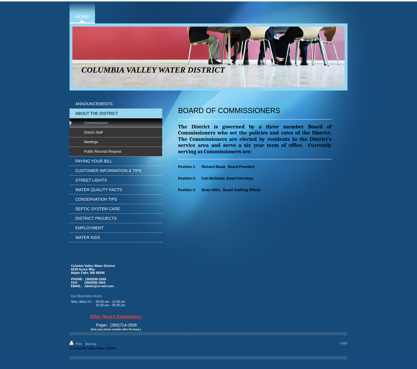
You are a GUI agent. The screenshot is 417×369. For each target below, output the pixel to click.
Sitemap (90, 344)
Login (344, 343)
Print (76, 344)
